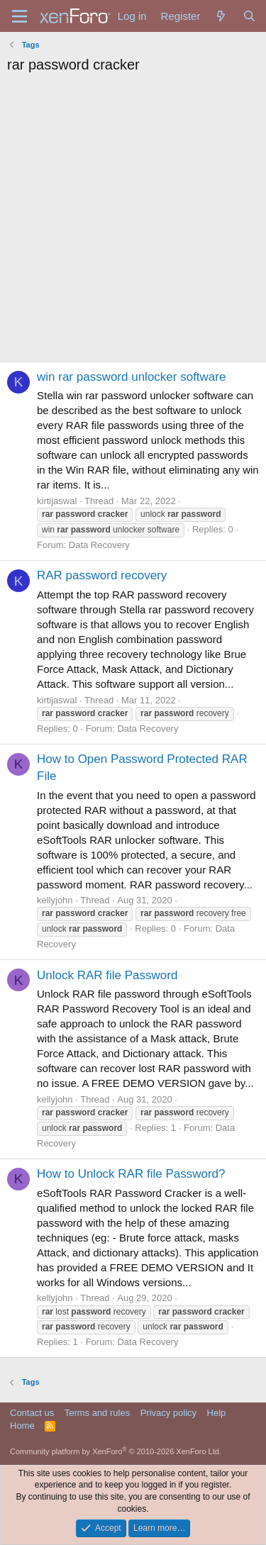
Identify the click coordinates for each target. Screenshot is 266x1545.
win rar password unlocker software (131, 377)
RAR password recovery (102, 575)
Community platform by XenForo (115, 1451)
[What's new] (221, 16)
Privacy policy (168, 1412)
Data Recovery (99, 545)
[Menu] (19, 16)
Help (216, 1412)
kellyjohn (55, 900)
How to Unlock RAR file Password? (131, 1174)
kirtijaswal (57, 501)
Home (22, 1425)
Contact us (32, 1412)
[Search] (249, 16)
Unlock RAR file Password (107, 975)
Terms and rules (97, 1412)
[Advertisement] (133, 222)
